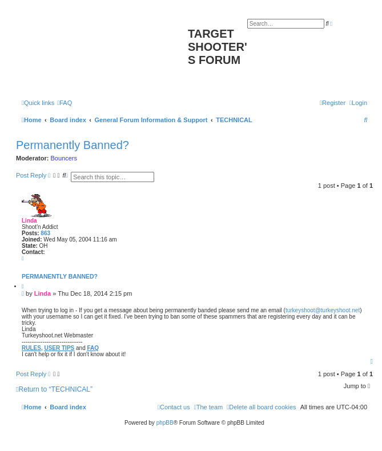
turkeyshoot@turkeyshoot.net (323, 310)
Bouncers (64, 158)
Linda (29, 221)
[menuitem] (64, 103)
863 (45, 233)
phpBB (165, 423)
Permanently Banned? (72, 145)
